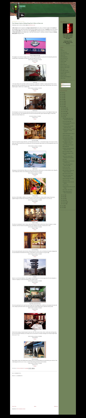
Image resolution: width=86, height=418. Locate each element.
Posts (62, 84)
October (64, 111)
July (64, 116)
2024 (63, 94)
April (64, 198)
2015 (63, 104)
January (64, 203)
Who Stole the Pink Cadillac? (68, 136)
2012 (63, 207)
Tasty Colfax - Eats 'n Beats (67, 189)
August (64, 114)
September (65, 113)
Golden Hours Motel (66, 135)
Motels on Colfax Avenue (64, 67)
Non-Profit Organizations (64, 72)
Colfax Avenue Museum (64, 53)
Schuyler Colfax (63, 73)
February (64, 201)
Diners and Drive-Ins (64, 58)
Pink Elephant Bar (66, 146)
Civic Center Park (63, 52)
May (64, 196)
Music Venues (62, 68)
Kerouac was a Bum (66, 167)
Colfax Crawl (62, 55)
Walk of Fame (62, 78)
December (65, 108)
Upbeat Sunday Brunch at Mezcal (68, 133)
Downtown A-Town (63, 59)
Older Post (56, 406)
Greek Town (62, 62)
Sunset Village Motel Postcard (68, 144)
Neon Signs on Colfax (64, 70)
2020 (63, 97)
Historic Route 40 (63, 64)
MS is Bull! (65, 159)
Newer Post (14, 406)
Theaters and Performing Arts (65, 76)
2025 (63, 92)
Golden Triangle (63, 61)
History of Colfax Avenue (64, 65)
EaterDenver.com (32, 25)
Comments (63, 86)
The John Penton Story (67, 168)
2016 (63, 102)
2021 (63, 96)
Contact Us (62, 50)
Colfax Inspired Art (63, 56)
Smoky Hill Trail (63, 75)
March (64, 200)
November (65, 109)
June (64, 194)
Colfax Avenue (20, 368)
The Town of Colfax (66, 180)
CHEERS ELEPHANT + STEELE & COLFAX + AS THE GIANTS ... (69, 130)
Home (35, 406)
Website (35, 62)
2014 (63, 106)
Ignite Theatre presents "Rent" (68, 173)
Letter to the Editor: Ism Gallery (68, 178)
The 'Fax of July (65, 184)
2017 (63, 101)
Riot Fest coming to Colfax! (67, 151)
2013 (63, 205)
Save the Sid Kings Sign (67, 121)
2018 (63, 99)
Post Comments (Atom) (21, 408)
